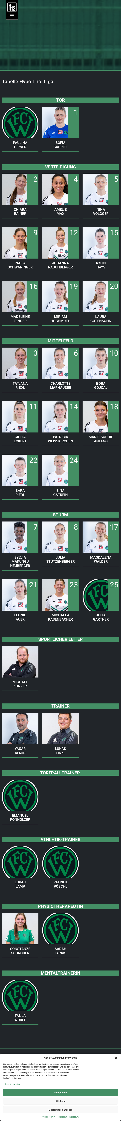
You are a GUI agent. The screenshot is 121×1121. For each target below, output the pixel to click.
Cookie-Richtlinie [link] (49, 1117)
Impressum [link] (62, 1117)
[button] (116, 1057)
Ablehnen (60, 1101)
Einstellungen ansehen (60, 1109)
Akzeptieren (60, 1092)
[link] (12, 7)
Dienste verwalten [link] (12, 1084)
